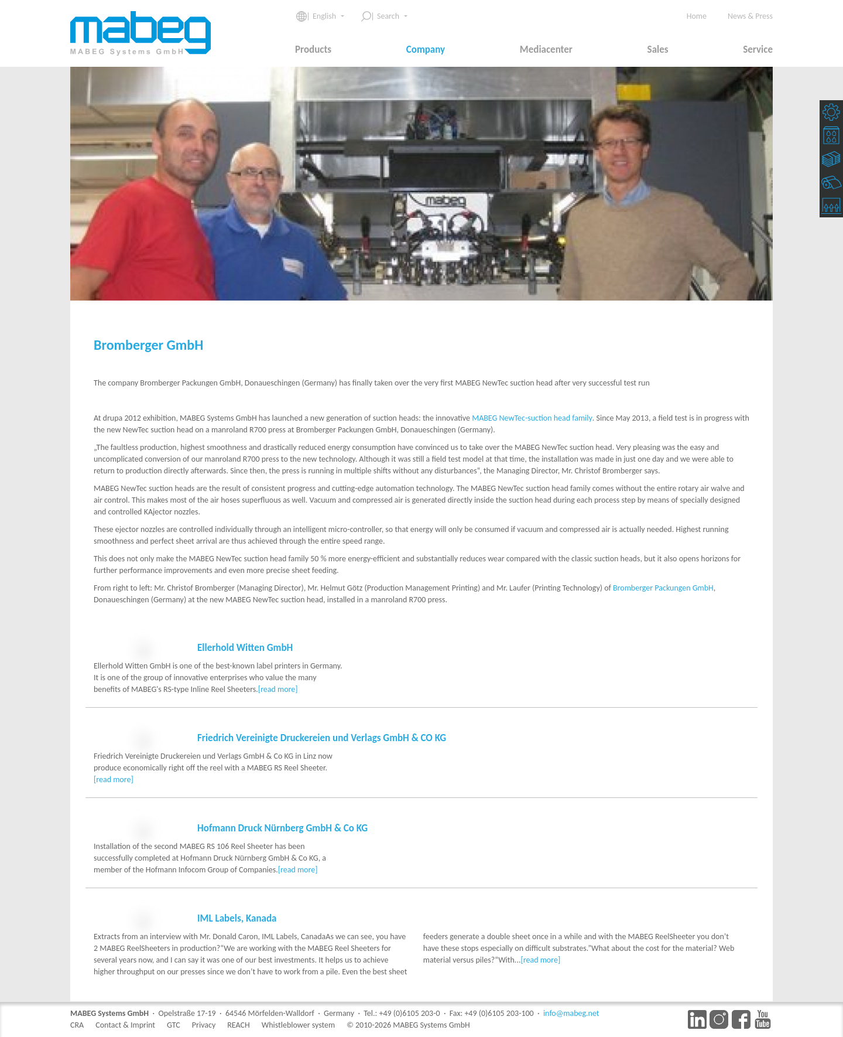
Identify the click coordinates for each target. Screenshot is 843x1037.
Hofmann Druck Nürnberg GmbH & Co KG (282, 863)
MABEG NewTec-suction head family (532, 418)
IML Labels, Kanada (236, 977)
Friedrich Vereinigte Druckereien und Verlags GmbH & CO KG (321, 761)
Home (697, 16)
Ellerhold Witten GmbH (245, 648)
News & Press (750, 16)
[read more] (198, 713)
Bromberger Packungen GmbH (663, 588)
